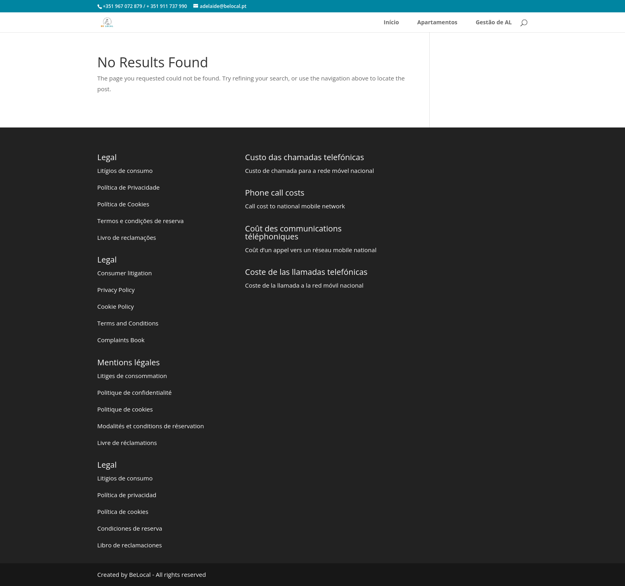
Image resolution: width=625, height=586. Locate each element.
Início (391, 23)
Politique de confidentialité (134, 392)
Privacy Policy (116, 290)
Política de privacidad (126, 495)
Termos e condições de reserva (140, 221)
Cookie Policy (115, 306)
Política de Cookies (123, 204)
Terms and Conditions (128, 323)
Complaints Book (121, 340)
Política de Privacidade (128, 187)
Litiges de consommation (132, 376)
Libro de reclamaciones (129, 545)
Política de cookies (122, 511)
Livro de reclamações (126, 237)
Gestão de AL (494, 23)
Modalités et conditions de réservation (150, 426)
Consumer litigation (124, 273)
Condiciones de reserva (129, 528)
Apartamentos (437, 23)
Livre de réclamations (127, 443)
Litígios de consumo (125, 170)
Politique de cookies (125, 409)
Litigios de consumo (125, 478)
